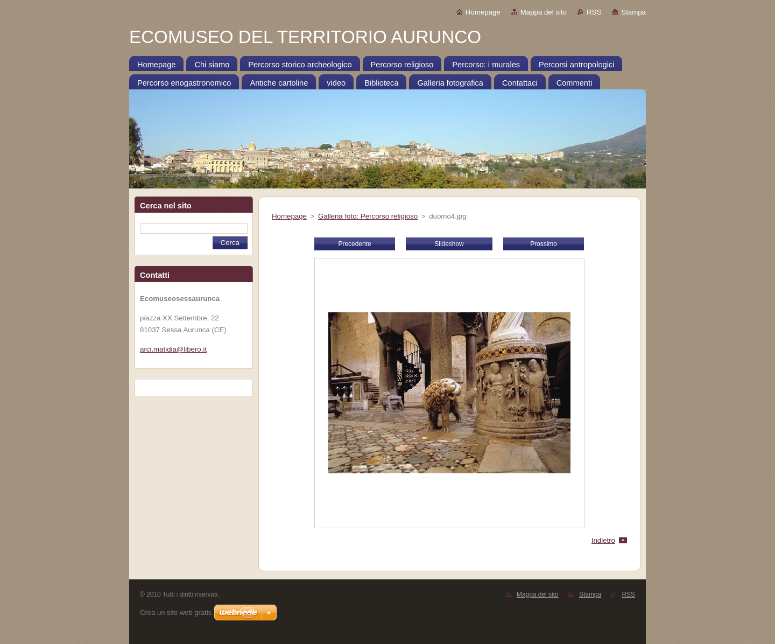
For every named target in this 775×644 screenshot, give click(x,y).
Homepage (483, 12)
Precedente (354, 244)
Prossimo (543, 244)
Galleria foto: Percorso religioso (368, 216)
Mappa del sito (543, 12)
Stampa (633, 12)
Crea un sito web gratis (176, 612)
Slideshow (448, 244)
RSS (594, 12)
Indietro (603, 540)
